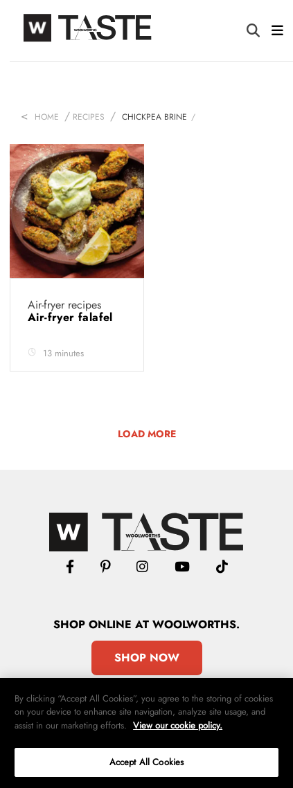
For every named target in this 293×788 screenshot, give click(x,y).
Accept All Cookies (146, 762)
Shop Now (146, 658)
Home (47, 117)
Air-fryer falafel (72, 317)
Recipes (89, 117)
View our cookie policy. (177, 725)
